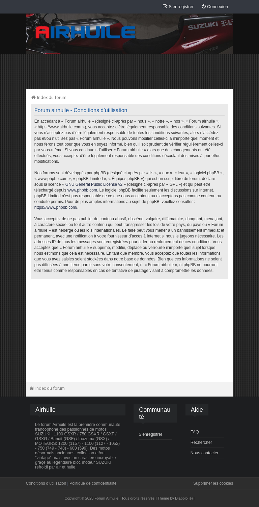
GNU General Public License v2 (93, 184)
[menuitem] (214, 7)
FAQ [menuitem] (195, 432)
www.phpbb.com (82, 190)
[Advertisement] (129, 71)
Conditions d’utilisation (46, 483)
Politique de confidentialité (92, 483)
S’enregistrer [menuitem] (150, 434)
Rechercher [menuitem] (201, 442)
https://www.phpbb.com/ (55, 207)
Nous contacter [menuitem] (205, 453)
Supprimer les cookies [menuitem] (213, 483)
